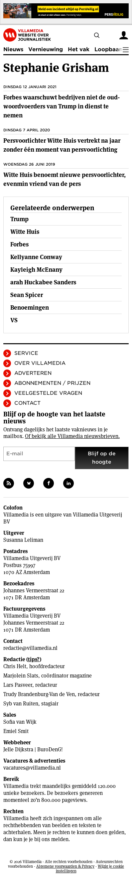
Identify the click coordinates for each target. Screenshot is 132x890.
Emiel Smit (16, 731)
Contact (27, 403)
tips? (34, 659)
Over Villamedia (40, 363)
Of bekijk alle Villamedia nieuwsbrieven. (72, 436)
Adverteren (33, 373)
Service (26, 353)
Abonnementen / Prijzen (52, 383)
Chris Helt (14, 666)
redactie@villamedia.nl (30, 648)
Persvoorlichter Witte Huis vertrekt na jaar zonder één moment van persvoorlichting (61, 145)
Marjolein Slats (20, 675)
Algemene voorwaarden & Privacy (65, 866)
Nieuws (13, 49)
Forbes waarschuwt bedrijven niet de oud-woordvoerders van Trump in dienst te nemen (61, 106)
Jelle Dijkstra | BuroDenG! (33, 749)
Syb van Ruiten (20, 703)
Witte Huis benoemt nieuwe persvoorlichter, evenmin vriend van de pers (64, 179)
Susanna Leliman (23, 539)
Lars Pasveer (17, 684)
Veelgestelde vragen (48, 393)
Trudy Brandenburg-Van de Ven (39, 694)
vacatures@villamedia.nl (32, 767)
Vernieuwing (45, 49)
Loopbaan (108, 49)
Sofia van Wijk (20, 721)
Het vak (78, 49)
